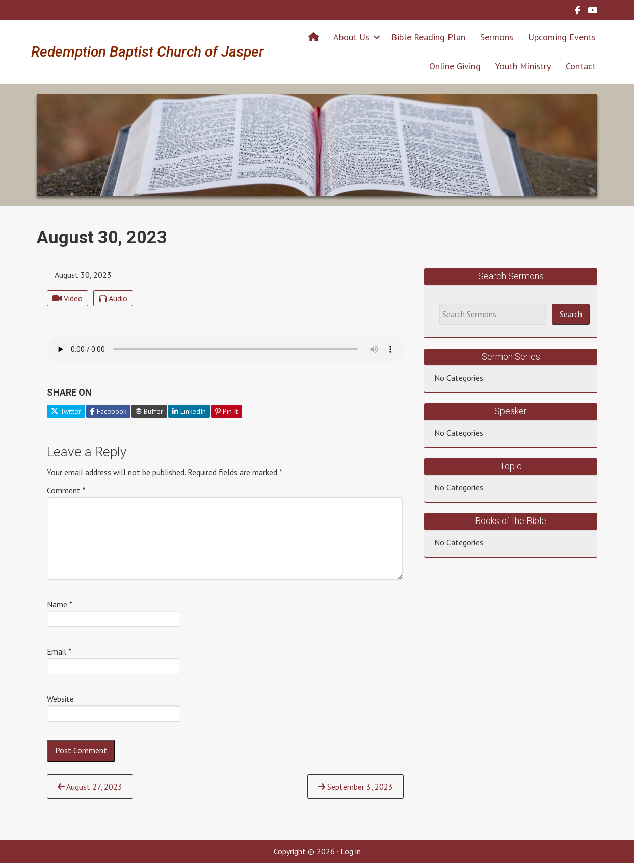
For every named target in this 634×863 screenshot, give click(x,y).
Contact (581, 66)
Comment (66, 490)
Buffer (149, 411)
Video (67, 298)
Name (59, 604)
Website (60, 699)
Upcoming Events (562, 37)
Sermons (496, 37)
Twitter (66, 411)
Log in (350, 851)
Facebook (108, 411)
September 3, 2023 (355, 786)
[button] (376, 36)
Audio (113, 298)
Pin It (226, 411)
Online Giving (455, 66)
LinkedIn (189, 411)
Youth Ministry (523, 66)
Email (59, 651)
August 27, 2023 (90, 786)
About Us (351, 37)
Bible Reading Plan (428, 37)
